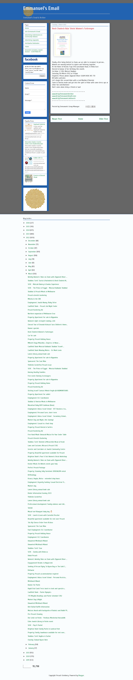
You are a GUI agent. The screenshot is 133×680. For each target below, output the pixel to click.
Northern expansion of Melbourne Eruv (41, 314)
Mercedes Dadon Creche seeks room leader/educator (34, 143)
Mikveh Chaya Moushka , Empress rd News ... (44, 343)
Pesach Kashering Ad (35, 310)
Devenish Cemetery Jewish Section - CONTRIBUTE (34, 51)
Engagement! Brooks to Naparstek (40, 563)
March (30, 274)
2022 (28, 237)
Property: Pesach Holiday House (39, 339)
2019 (28, 660)
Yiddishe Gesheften (35, 497)
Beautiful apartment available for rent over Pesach (46, 519)
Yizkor (27, 46)
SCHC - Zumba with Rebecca (38, 552)
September (32, 252)
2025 (28, 226)
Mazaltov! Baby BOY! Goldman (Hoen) (41, 405)
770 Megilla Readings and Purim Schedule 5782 (45, 596)
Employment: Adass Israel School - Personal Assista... (47, 577)
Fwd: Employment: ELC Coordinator (40, 530)
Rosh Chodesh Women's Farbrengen (40, 332)
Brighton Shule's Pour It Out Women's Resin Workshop (47, 456)
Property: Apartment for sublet (39, 394)
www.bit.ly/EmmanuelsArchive (63, 94)
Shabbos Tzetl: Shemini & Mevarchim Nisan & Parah (46, 442)
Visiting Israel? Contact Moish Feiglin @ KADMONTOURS (48, 391)
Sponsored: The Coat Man (37, 361)
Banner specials (33, 328)
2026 (28, 223)
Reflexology (32, 475)
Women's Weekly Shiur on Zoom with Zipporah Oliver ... (47, 559)
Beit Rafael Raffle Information (38, 607)
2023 (28, 234)
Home (80, 119)
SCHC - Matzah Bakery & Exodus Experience (43, 284)
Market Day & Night (35, 599)
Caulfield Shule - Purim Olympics (39, 592)
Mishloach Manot (34, 581)
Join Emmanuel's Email (32, 31)
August (31, 255)
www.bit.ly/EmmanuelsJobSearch (63, 98)
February (31, 644)
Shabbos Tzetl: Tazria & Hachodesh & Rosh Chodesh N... (47, 281)
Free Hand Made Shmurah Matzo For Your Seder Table (47, 434)
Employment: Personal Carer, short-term (42, 412)
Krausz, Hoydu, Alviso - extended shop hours (44, 478)
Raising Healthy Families (36, 372)
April (30, 270)
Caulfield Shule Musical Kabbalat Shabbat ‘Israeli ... (46, 346)
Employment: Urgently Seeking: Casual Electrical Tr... (46, 482)
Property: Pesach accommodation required (43, 574)
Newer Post (57, 119)
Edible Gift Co (38, 158)
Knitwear (31, 570)
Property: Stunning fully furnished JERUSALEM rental (47, 471)
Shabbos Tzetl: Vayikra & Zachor (39, 636)
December (32, 241)
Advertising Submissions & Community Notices (33, 35)
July (30, 259)
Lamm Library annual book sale (39, 354)
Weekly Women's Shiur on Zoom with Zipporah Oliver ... (47, 277)
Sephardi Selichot (39, 124)
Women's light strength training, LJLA (41, 321)
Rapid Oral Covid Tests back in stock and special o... (46, 588)
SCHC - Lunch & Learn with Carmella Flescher (44, 515)
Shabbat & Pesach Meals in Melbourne (41, 291)
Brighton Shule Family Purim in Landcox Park (44, 629)
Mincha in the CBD (34, 299)
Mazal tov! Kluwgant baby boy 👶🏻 (40, 511)
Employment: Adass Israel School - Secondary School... (47, 416)
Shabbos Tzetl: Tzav (35, 548)
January (31, 648)
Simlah (30, 508)
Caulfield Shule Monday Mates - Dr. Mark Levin (44, 350)
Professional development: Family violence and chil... (46, 504)
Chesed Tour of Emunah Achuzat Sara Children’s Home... (47, 324)
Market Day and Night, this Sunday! (40, 420)
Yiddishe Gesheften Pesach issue (40, 365)
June (30, 263)
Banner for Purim (34, 585)
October (31, 248)
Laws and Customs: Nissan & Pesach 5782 (43, 445)
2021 (28, 653)
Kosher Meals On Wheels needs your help (43, 464)
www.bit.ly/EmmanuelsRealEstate (64, 96)
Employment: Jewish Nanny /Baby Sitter (42, 302)
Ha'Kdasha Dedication (32, 43)
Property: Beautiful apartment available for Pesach (46, 453)
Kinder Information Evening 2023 (39, 493)
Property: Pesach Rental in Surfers (40, 427)
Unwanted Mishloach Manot (38, 541)
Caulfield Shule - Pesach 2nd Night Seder (42, 306)
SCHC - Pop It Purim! (35, 625)
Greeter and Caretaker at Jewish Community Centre (46, 449)
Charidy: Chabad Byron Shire (38, 640)
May (30, 266)
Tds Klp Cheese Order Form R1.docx (40, 522)
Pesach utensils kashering (37, 295)
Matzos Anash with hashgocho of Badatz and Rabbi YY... (48, 610)
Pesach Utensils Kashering (37, 438)
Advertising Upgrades (32, 40)
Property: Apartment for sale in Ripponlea (43, 317)
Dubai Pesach (32, 555)
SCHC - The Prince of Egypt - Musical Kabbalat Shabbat (48, 288)
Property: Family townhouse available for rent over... (46, 632)
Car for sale (32, 335)
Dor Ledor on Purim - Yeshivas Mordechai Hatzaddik (46, 618)
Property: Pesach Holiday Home (39, 383)
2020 (28, 656)
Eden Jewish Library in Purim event (40, 621)
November (32, 244)
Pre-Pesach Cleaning (35, 614)
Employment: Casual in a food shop (40, 423)
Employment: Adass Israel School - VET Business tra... (47, 409)
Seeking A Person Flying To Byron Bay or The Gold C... (47, 566)
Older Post (103, 119)
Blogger (81, 675)
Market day (32, 486)
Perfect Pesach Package (36, 467)
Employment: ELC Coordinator (38, 398)
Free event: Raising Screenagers (39, 376)
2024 (28, 230)
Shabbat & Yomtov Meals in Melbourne (41, 401)
